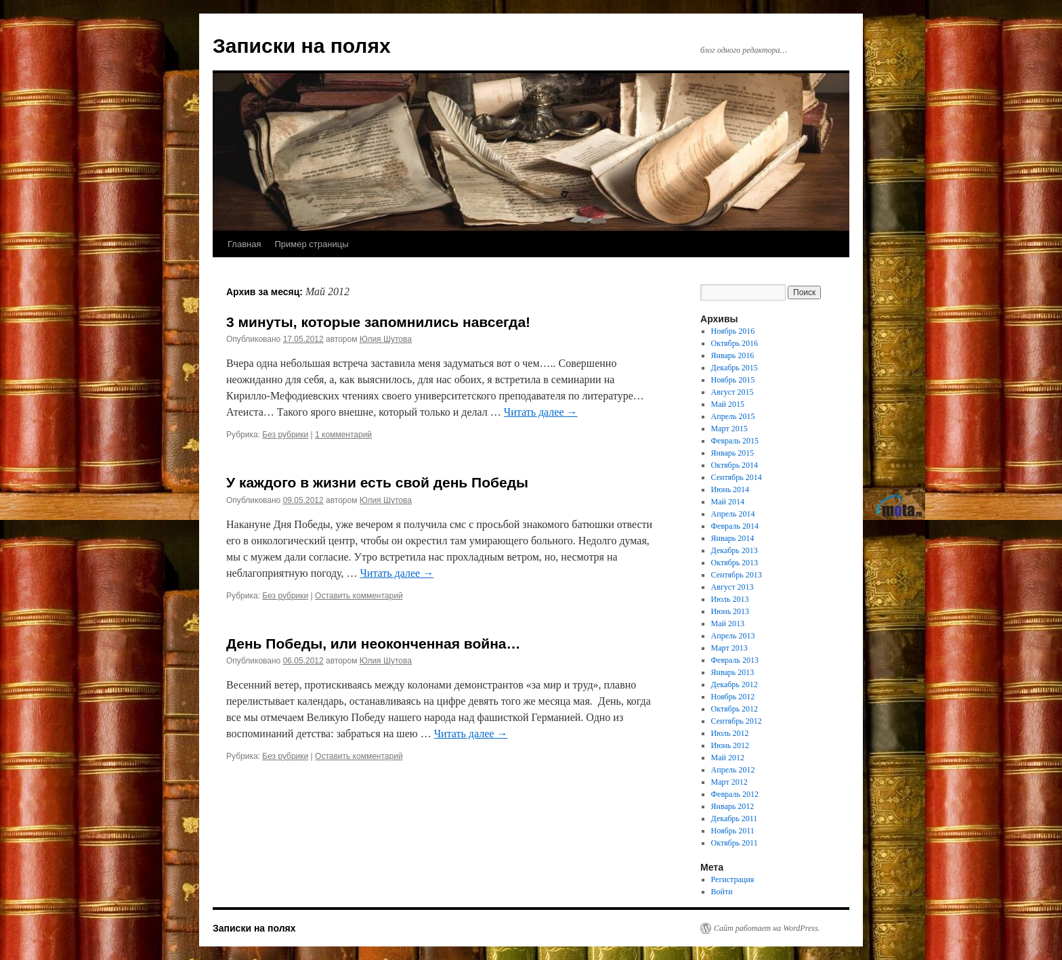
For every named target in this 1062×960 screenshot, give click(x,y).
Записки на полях (302, 46)
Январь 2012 (733, 806)
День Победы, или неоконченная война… (373, 643)
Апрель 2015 (733, 416)
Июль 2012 (730, 733)
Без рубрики (285, 434)
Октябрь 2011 (734, 843)
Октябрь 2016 (735, 343)
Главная (244, 244)
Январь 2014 (733, 538)
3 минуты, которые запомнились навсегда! (378, 322)
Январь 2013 (733, 672)
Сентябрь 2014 (736, 477)
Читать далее (541, 412)
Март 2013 (729, 648)
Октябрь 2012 (735, 709)
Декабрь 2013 (734, 550)
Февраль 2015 (735, 440)
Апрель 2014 (733, 514)
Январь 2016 (733, 355)
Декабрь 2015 (734, 367)
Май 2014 (727, 501)
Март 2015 (729, 428)
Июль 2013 (730, 599)
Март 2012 (729, 782)
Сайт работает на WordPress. (767, 928)
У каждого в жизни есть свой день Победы (377, 482)
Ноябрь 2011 (733, 830)
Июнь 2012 (730, 745)
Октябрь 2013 (735, 562)
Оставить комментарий (359, 596)
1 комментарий (343, 434)
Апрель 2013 (733, 635)
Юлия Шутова (386, 339)
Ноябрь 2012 (733, 696)
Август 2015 (732, 392)
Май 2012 (727, 757)
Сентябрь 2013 (736, 575)
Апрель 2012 (733, 769)
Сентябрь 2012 (736, 721)
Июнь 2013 (730, 611)
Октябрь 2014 (735, 465)
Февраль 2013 (735, 660)
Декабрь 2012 (734, 684)
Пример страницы (311, 244)
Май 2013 (727, 623)
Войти (722, 891)
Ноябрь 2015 (733, 380)
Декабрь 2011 (734, 818)
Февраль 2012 (735, 794)
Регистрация (733, 879)
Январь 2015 (733, 453)
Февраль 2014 (735, 526)
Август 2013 (732, 587)
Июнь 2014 (730, 489)
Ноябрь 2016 (733, 331)
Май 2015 (727, 404)
